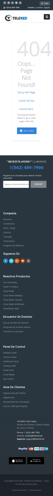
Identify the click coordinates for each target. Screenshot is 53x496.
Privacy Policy (35, 490)
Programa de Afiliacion (13, 245)
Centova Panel (9, 357)
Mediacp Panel (9, 352)
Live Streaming (10, 282)
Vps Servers (8, 379)
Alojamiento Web (11, 308)
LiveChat (39, 8)
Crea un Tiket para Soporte (15, 406)
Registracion (8, 397)
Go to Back (27, 130)
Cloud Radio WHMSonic (14, 304)
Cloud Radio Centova (12, 299)
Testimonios (9, 241)
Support (47, 8)
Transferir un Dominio (13, 331)
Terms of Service (19, 490)
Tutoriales (7, 236)
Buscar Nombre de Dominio (16, 322)
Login (44, 3)
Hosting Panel (9, 365)
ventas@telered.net (34, 435)
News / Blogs (9, 228)
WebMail (31, 8)
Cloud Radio (8, 291)
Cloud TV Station (10, 286)
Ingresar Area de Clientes (14, 393)
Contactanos (9, 223)
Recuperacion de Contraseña (16, 401)
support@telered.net (35, 439)
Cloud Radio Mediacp (12, 295)
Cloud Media (9, 374)
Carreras (7, 232)
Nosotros (7, 219)
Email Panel (8, 370)
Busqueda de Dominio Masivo (17, 327)
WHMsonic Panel (11, 361)
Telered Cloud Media (33, 481)
